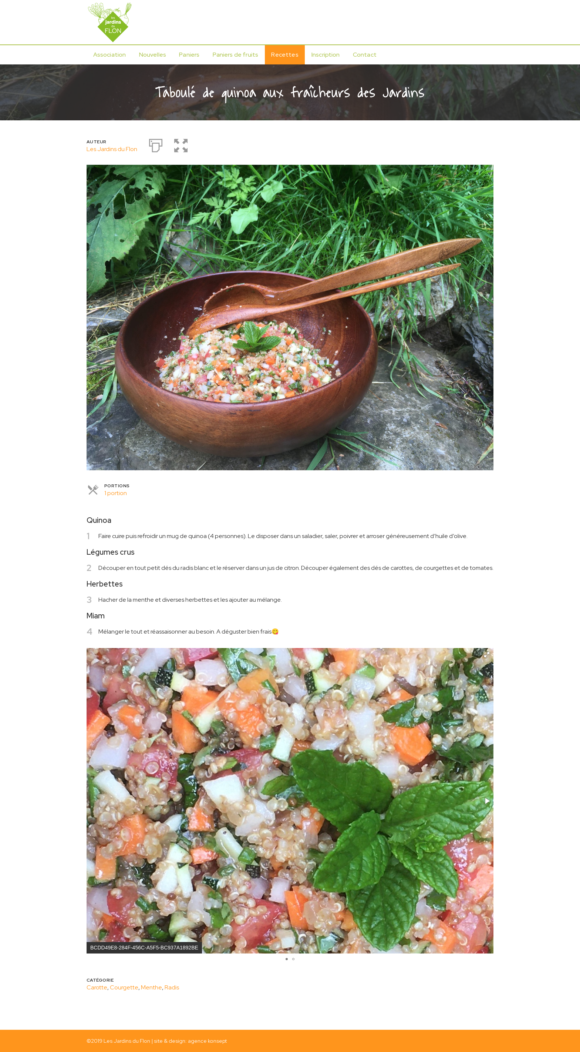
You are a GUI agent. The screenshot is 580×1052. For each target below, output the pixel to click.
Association (109, 55)
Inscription (325, 55)
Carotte (97, 987)
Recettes (284, 55)
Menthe (151, 987)
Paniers (189, 55)
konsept (217, 1040)
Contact (365, 55)
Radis (172, 987)
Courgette (124, 987)
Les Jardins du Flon (112, 149)
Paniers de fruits (236, 55)
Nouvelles (152, 55)
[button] (487, 655)
